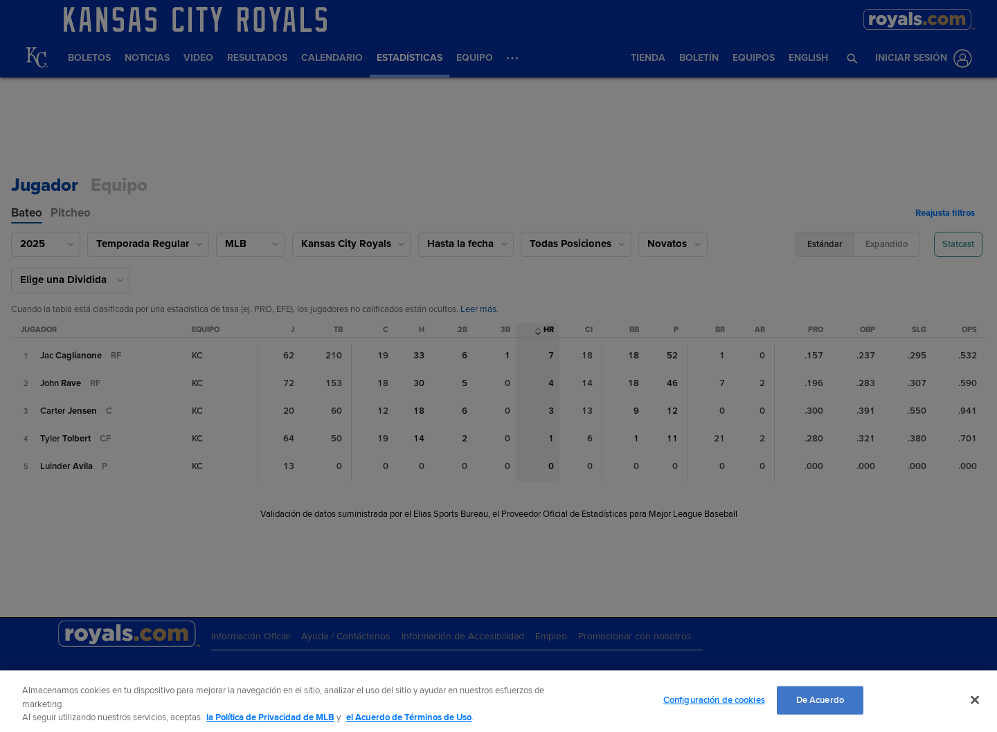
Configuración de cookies (714, 699)
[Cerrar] (975, 699)
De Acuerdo (820, 699)
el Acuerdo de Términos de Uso (408, 717)
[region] (498, 701)
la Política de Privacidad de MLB (270, 717)
